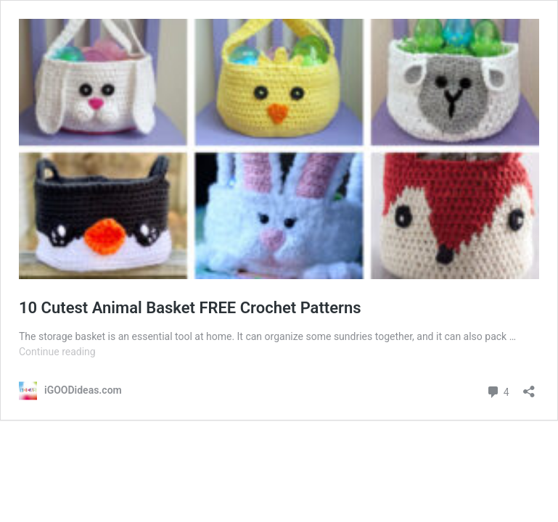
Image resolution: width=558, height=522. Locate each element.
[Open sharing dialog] (529, 387)
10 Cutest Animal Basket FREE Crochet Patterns (190, 308)
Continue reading (57, 351)
